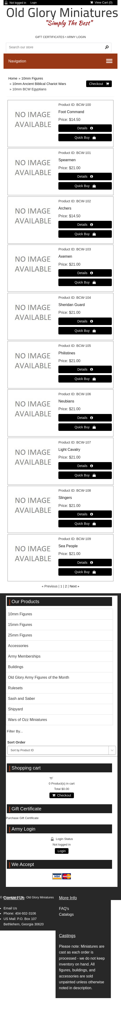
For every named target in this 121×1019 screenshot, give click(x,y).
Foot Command (71, 112)
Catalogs (66, 914)
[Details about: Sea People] (85, 562)
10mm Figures (32, 78)
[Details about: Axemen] (85, 273)
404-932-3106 (25, 913)
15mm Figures (20, 625)
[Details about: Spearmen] (85, 176)
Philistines (66, 353)
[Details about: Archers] (85, 224)
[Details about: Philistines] (85, 369)
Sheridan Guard (71, 305)
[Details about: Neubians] (85, 417)
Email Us (10, 908)
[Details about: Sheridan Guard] (85, 321)
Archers (64, 208)
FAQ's (64, 909)
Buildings (15, 667)
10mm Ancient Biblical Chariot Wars (39, 84)
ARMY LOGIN (76, 37)
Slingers (65, 498)
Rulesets (15, 688)
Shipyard (15, 709)
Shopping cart (64, 778)
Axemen (65, 256)
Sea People (68, 546)
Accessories (18, 646)
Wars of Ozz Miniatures (27, 720)
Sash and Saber (21, 699)
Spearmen (67, 160)
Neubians (66, 401)
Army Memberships (24, 656)
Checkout (61, 795)
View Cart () (101, 2)
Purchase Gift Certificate (22, 818)
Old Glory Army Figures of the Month (38, 677)
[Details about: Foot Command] (85, 128)
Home (12, 78)
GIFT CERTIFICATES (50, 37)
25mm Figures (20, 635)
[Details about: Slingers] (85, 514)
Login (33, 2)
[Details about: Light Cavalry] (85, 466)
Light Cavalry (69, 450)
